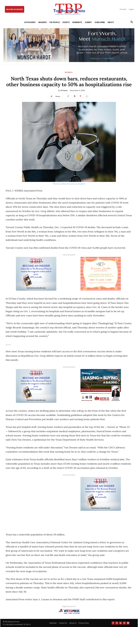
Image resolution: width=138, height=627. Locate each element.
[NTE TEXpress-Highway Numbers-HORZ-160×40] (69, 611)
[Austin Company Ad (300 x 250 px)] (100, 386)
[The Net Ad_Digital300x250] (100, 274)
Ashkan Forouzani (68, 184)
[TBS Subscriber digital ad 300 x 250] (36, 274)
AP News (64, 90)
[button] (131, 22)
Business (68, 72)
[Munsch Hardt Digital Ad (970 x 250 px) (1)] (69, 45)
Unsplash (81, 184)
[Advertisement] (36, 502)
